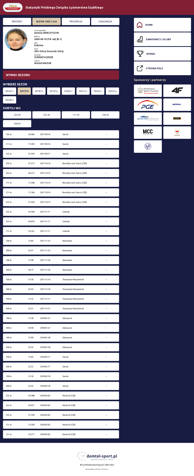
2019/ (53, 91)
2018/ (39, 91)
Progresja (76, 21)
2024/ (9, 100)
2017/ (24, 91)
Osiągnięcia (105, 21)
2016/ (9, 91)
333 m (46, 115)
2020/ (68, 91)
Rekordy (17, 21)
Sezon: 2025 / (46, 21)
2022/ (98, 91)
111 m (76, 115)
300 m (17, 123)
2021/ (83, 91)
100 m (105, 115)
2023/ (112, 91)
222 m (17, 115)
